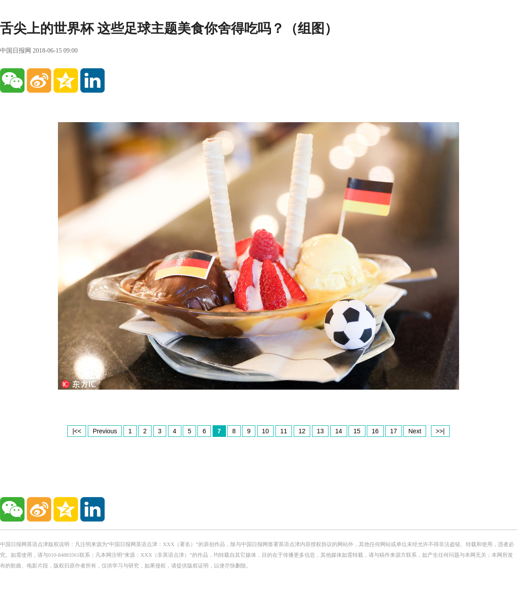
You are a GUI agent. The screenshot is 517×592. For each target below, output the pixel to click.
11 (283, 431)
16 (375, 431)
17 (393, 431)
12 (302, 431)
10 (265, 431)
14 (338, 431)
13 (320, 431)
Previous (105, 431)
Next (414, 431)
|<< (76, 431)
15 (357, 431)
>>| (440, 431)
